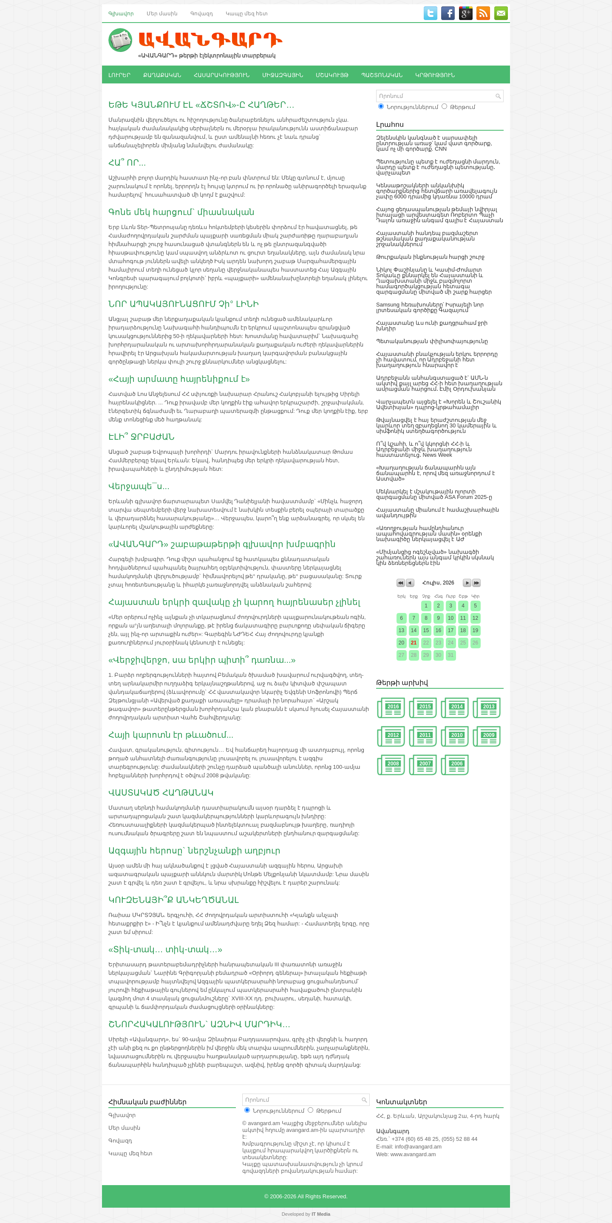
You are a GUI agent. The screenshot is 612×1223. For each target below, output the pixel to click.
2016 (393, 707)
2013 (489, 707)
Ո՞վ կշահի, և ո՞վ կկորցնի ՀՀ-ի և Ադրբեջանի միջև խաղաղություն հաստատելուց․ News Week (424, 449)
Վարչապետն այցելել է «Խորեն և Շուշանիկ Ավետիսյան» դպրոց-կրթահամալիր (438, 404)
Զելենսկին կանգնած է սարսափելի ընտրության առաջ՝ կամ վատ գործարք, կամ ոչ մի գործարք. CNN (434, 143)
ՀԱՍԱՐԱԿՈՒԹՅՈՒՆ (221, 74)
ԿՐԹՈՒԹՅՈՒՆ (435, 74)
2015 (425, 707)
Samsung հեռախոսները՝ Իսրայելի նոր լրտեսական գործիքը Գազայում (430, 307)
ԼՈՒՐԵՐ (119, 74)
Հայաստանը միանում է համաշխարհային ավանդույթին (437, 512)
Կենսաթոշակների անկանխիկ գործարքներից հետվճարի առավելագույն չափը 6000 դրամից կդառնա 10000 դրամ (436, 191)
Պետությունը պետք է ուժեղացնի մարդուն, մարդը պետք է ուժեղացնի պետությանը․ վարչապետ (438, 167)
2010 (457, 735)
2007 (425, 764)
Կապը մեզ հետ (247, 13)
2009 (489, 735)
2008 (393, 764)
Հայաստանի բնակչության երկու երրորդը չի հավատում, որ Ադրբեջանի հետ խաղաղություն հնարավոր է (437, 359)
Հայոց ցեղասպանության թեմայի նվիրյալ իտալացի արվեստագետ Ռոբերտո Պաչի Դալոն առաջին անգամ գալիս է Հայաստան (439, 214)
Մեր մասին (162, 13)
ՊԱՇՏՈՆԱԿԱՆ (381, 74)
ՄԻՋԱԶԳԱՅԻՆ (282, 74)
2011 (425, 735)
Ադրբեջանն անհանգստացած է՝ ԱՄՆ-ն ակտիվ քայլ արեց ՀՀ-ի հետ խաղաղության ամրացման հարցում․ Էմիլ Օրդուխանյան (439, 383)
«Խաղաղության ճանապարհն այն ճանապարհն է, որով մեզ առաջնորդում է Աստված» (435, 473)
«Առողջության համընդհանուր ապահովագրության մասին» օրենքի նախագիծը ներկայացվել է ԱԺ (429, 533)
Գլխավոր (121, 13)
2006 (457, 764)
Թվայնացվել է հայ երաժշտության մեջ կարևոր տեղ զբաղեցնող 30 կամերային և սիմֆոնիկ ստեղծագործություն (436, 425)
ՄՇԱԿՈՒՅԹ (332, 74)
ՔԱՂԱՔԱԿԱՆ (162, 74)
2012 (393, 735)
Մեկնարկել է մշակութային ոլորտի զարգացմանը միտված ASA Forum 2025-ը (434, 494)
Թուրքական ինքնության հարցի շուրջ (430, 257)
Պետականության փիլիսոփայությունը (432, 341)
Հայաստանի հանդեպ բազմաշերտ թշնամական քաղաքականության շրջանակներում (427, 238)
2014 (457, 707)
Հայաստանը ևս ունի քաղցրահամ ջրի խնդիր (431, 326)
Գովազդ (201, 13)
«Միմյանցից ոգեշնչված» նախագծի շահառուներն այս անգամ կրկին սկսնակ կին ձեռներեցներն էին (435, 557)
